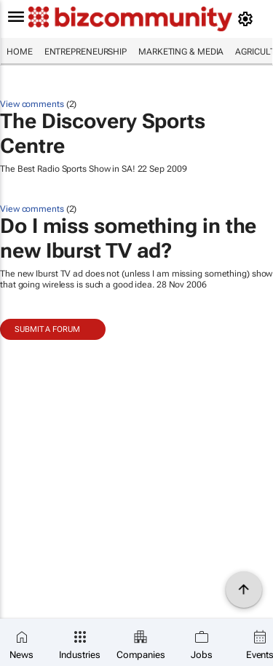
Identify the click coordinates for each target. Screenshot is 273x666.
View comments (32, 104)
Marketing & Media (180, 52)
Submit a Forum (47, 329)
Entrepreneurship (85, 52)
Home (20, 52)
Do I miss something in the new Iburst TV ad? (128, 238)
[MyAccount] (248, 19)
